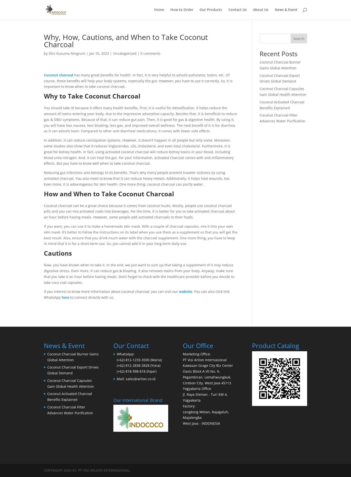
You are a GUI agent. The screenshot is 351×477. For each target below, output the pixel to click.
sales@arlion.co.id (141, 379)
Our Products (211, 10)
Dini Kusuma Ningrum (67, 53)
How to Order (181, 10)
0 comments (150, 53)
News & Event (286, 10)
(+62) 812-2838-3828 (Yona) (138, 365)
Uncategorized (124, 53)
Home (159, 10)
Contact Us (237, 10)
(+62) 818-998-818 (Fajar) (136, 371)
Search (298, 38)
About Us (260, 10)
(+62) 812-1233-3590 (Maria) (139, 360)
